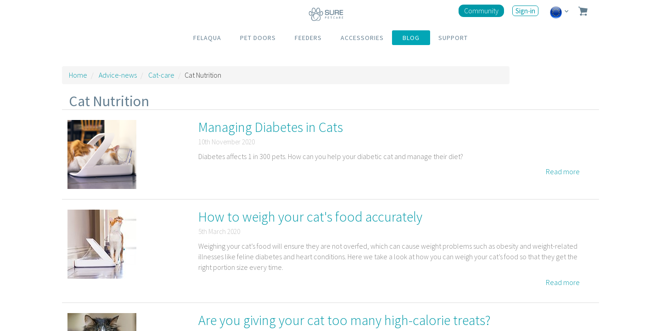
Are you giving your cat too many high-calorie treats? (344, 320)
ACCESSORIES (362, 38)
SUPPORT (453, 38)
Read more (563, 171)
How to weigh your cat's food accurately (310, 216)
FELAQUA (207, 38)
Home (78, 75)
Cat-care (161, 75)
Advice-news (118, 75)
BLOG (411, 38)
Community (481, 10)
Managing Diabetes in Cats (270, 127)
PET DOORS (258, 38)
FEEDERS (308, 38)
